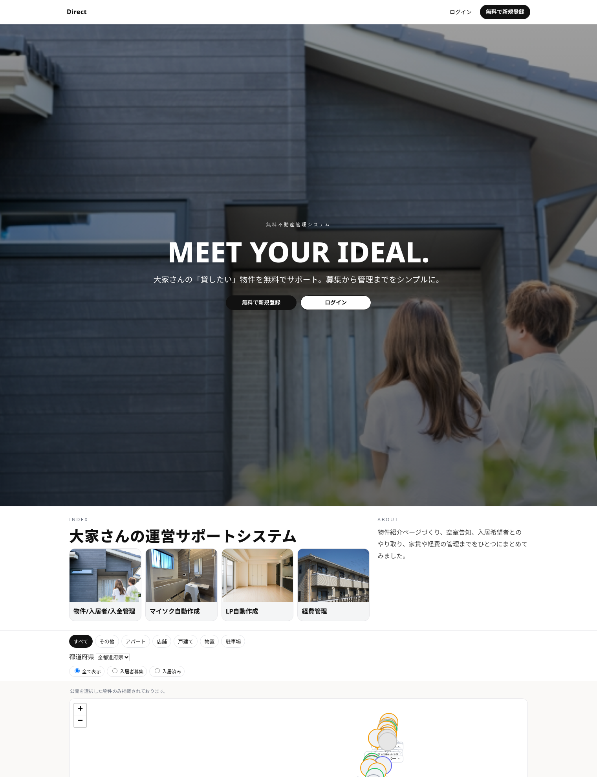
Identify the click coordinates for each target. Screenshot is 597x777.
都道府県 (81, 656)
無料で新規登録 (505, 11)
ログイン (461, 12)
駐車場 (233, 641)
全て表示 (88, 671)
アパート (136, 641)
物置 (209, 641)
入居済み (168, 671)
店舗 (162, 641)
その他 (107, 641)
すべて (80, 641)
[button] (387, 747)
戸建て (185, 641)
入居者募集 (127, 671)
